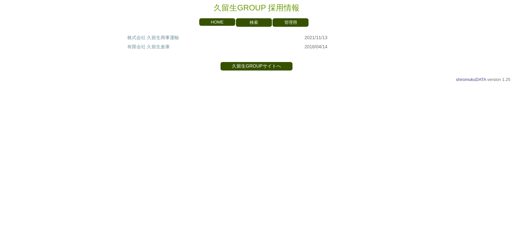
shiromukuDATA (471, 79)
